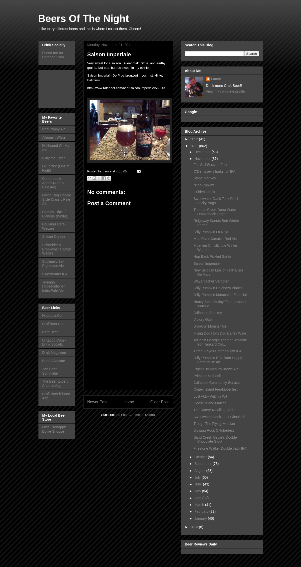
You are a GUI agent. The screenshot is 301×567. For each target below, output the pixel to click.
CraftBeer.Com (54, 324)
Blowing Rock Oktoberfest (213, 430)
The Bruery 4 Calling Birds (213, 410)
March (199, 505)
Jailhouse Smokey (207, 313)
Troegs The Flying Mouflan (214, 424)
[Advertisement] (128, 355)
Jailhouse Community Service (216, 383)
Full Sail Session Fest (210, 165)
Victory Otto (202, 320)
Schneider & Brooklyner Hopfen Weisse (56, 249)
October (201, 457)
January (201, 518)
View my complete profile (225, 91)
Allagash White (54, 137)
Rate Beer (50, 332)
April (198, 498)
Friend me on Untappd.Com (53, 55)
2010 (194, 527)
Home (129, 402)
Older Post (159, 402)
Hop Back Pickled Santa (212, 256)
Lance (216, 79)
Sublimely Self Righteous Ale (53, 263)
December (202, 152)
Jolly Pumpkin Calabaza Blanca (217, 288)
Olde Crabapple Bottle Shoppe (54, 429)
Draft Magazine (54, 353)
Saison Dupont (53, 237)
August (200, 471)
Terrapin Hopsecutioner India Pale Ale (53, 286)
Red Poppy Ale (54, 129)
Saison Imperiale (206, 263)
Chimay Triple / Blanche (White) (54, 214)
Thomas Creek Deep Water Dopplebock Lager (214, 212)
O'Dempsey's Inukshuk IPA (214, 171)
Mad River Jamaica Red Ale (215, 239)
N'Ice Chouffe (203, 185)
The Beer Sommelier (50, 371)
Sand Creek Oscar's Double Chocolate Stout (215, 439)
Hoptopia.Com (53, 316)
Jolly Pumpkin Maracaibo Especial (219, 295)
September (203, 464)
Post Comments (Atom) (138, 415)
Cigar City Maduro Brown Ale (215, 369)
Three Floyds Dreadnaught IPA (217, 351)
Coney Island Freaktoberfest (215, 389)
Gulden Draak (204, 192)
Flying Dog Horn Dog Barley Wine (219, 333)
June (198, 484)
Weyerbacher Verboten (211, 281)
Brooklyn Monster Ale (209, 326)
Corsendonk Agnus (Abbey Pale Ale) (53, 183)
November (202, 159)
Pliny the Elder (53, 158)
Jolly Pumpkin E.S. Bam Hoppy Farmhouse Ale (217, 360)
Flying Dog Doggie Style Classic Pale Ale (56, 199)
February (201, 511)
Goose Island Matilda (209, 403)
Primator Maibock (207, 376)
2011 (194, 146)
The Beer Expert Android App (55, 383)
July (198, 477)
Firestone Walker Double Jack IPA (219, 448)
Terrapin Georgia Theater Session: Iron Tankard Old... (220, 342)
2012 (194, 139)
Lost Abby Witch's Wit (210, 396)
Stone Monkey (204, 178)
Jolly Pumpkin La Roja (210, 232)
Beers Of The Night (83, 18)
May (198, 491)
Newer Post (97, 402)
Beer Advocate (53, 361)
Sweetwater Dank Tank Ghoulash (219, 417)
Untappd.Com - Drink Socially (54, 342)
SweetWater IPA (55, 274)
